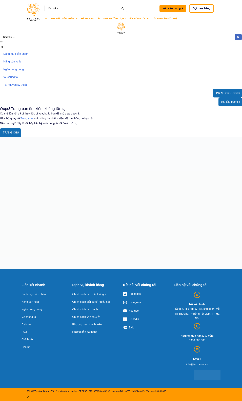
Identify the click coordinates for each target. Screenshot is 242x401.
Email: (197, 358)
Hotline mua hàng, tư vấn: (197, 335)
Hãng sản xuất (30, 301)
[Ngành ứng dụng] (114, 18)
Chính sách (28, 339)
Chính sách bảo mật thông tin (89, 294)
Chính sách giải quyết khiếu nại (91, 301)
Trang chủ (27, 118)
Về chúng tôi (29, 316)
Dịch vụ (26, 324)
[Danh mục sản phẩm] (61, 18)
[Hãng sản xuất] (91, 18)
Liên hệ (26, 347)
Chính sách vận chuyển (86, 316)
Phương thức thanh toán (87, 324)
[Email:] (197, 349)
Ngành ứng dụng (32, 309)
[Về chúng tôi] (139, 18)
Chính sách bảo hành (85, 309)
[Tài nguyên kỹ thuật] (165, 18)
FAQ (24, 331)
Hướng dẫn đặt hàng (84, 331)
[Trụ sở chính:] (197, 295)
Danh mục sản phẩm (34, 294)
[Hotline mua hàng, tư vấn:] (197, 326)
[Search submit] (122, 8)
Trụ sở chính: (197, 304)
